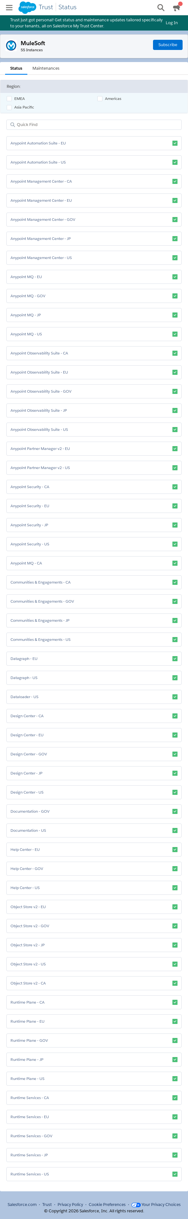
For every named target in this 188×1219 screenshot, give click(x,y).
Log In (172, 22)
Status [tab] (16, 68)
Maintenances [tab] (45, 68)
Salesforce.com (22, 1204)
